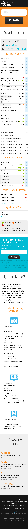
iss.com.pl (14, 517)
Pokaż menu (24, 3)
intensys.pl (14, 512)
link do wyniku (9, 49)
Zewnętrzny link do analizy (8, 203)
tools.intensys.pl (7, 3)
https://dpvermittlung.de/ (8, 132)
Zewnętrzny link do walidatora (9, 217)
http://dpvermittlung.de (12, 45)
